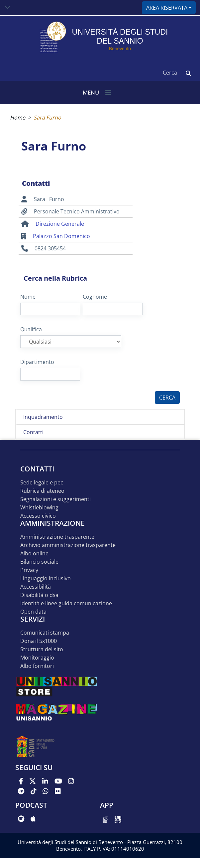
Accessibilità (35, 586)
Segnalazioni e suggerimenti (55, 499)
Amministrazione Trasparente (57, 536)
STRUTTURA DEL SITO (41, 649)
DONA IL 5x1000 (38, 641)
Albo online (34, 553)
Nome (28, 296)
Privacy (29, 570)
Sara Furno (47, 117)
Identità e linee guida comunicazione (66, 603)
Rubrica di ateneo (42, 490)
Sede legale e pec (41, 482)
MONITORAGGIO (37, 657)
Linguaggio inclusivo (45, 578)
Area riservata (166, 7)
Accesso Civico (38, 515)
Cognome (95, 296)
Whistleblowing (39, 507)
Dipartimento (37, 362)
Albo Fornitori (37, 666)
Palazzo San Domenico (61, 236)
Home (17, 117)
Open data (33, 611)
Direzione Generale (60, 223)
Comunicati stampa (44, 632)
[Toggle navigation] (7, 7)
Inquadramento (43, 417)
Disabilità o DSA (39, 595)
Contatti (33, 432)
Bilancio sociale (39, 561)
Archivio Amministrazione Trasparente (68, 545)
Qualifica (31, 329)
